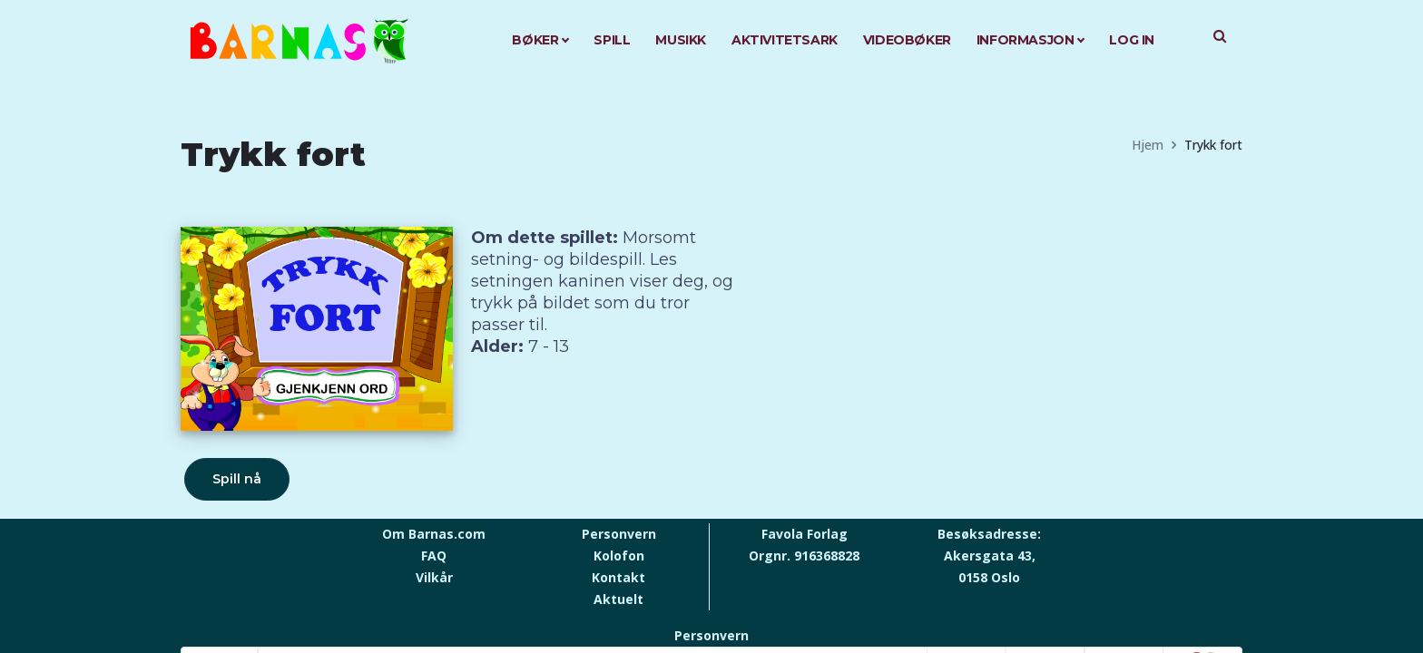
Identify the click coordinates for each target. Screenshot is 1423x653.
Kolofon (619, 555)
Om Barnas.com (434, 533)
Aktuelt (618, 599)
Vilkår (434, 577)
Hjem (1147, 144)
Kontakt (618, 577)
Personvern (619, 533)
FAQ (434, 555)
